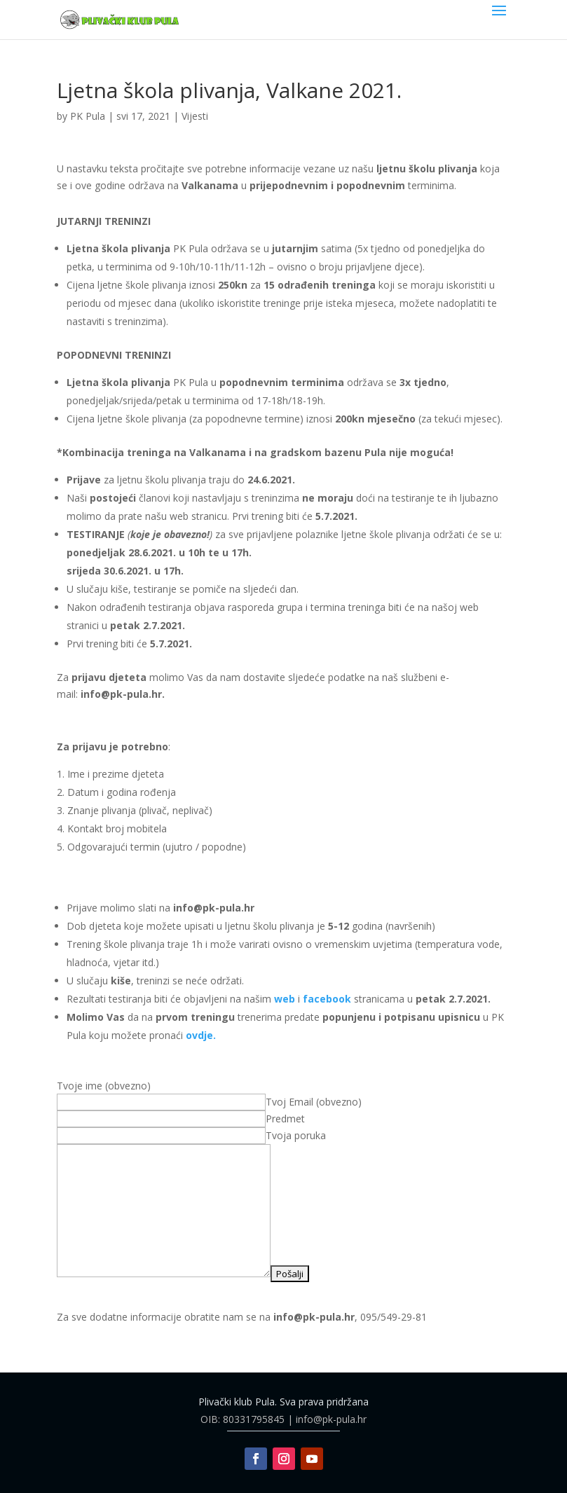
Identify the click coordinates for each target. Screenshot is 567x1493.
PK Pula (87, 116)
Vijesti (195, 116)
